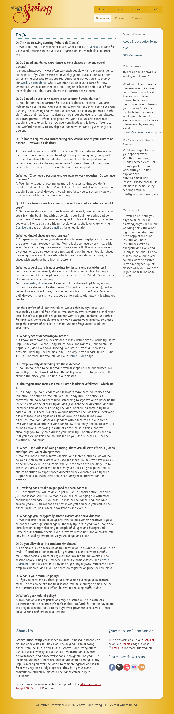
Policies (120, 18)
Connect (137, 18)
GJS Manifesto (132, 55)
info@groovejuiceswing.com (144, 132)
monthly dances (36, 283)
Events (120, 9)
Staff (154, 9)
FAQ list (149, 639)
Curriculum (95, 46)
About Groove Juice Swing (140, 41)
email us (57, 227)
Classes (137, 9)
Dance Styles (77, 355)
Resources (102, 18)
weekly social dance (34, 82)
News (103, 9)
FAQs (126, 48)
